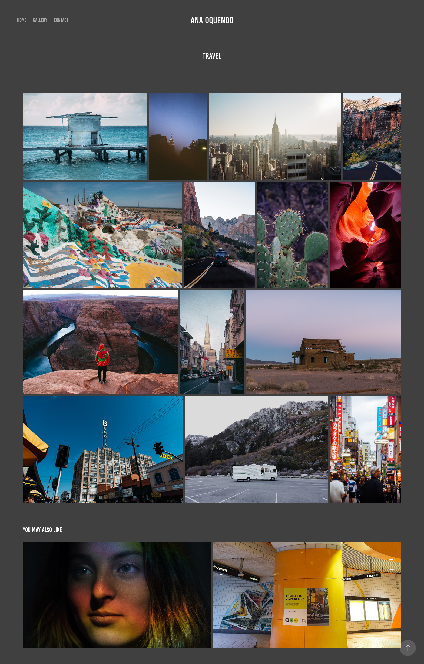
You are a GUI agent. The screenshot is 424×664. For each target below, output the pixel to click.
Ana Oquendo (212, 20)
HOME (22, 20)
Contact (61, 20)
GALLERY (40, 20)
